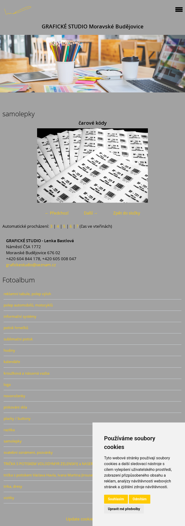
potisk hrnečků (16, 327)
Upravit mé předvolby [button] (124, 509)
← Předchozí (56, 213)
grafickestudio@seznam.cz (31, 264)
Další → (91, 213)
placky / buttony (17, 418)
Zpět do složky (126, 213)
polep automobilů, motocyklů (28, 305)
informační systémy (20, 316)
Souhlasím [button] (116, 499)
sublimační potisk (18, 339)
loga (7, 384)
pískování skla (15, 407)
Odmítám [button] (140, 499)
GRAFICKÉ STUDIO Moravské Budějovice (93, 26)
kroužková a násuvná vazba (26, 373)
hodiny (9, 350)
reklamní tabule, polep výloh (27, 293)
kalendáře (12, 361)
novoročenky (14, 395)
